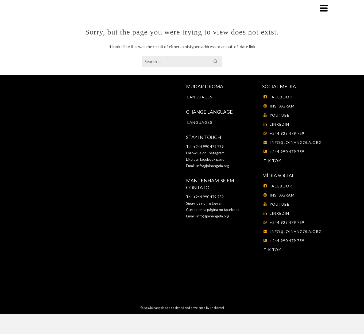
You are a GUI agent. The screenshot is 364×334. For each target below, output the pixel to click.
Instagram (215, 153)
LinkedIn (276, 124)
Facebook (278, 97)
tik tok (272, 160)
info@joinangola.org (212, 165)
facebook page (212, 159)
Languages (199, 97)
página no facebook (222, 209)
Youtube (276, 115)
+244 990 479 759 (284, 151)
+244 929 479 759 (284, 133)
